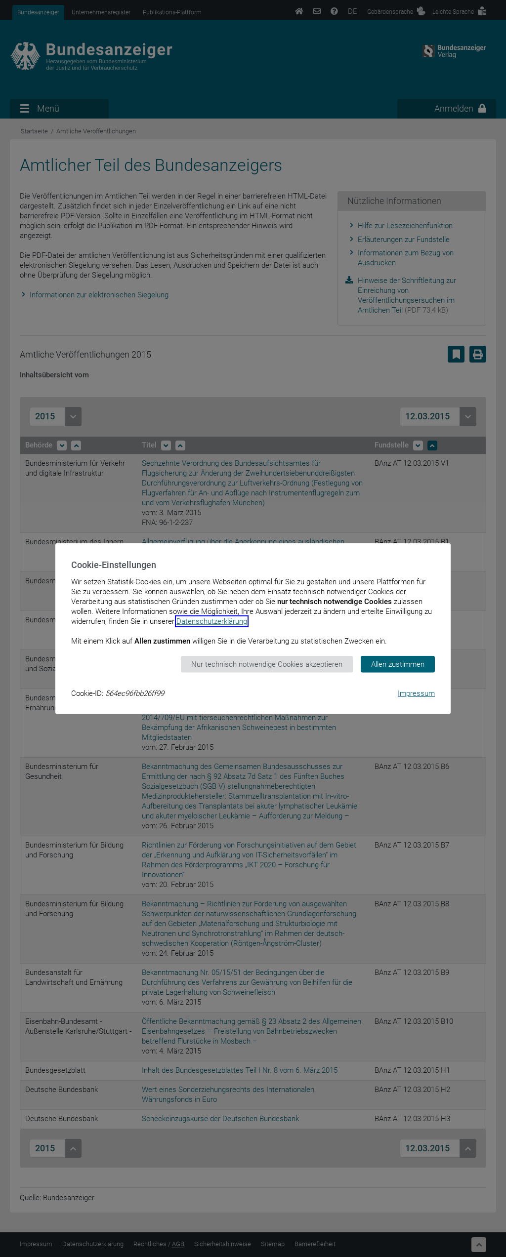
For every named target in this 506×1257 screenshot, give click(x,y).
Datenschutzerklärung (211, 620)
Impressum (416, 693)
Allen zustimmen (397, 663)
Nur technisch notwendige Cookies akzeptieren (266, 663)
